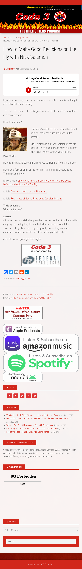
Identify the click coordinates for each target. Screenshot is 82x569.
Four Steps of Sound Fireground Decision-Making (36, 198)
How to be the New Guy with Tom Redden (35, 294)
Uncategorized (22, 278)
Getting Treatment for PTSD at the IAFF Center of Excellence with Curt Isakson (40, 418)
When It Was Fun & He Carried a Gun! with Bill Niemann (29, 425)
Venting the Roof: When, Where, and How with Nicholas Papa (32, 415)
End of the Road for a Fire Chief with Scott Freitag (27, 432)
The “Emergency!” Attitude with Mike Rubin (32, 298)
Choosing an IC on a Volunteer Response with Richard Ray (31, 428)
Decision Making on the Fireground (29, 191)
